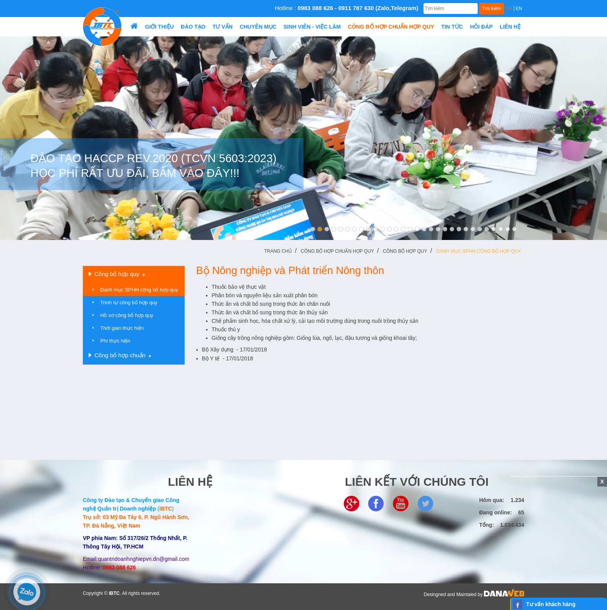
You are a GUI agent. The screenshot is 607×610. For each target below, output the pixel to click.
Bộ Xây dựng (234, 349)
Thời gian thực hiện (122, 328)
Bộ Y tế (227, 358)
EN (519, 8)
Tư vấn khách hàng (550, 604)
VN (509, 8)
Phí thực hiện (115, 341)
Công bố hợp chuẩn (120, 355)
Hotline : (346, 8)
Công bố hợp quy (405, 251)
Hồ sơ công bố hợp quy (126, 315)
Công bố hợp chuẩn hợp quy (337, 251)
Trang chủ (278, 251)
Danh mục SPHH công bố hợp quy (478, 251)
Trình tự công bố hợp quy (128, 302)
